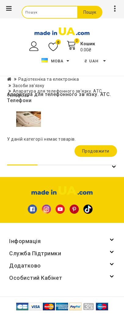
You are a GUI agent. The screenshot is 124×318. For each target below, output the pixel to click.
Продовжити (95, 151)
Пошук (89, 12)
